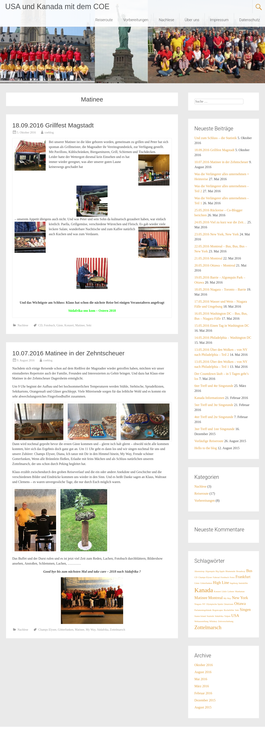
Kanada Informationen (209, 398)
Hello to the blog (205, 448)
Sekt (88, 325)
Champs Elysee (47, 629)
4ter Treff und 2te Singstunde (213, 417)
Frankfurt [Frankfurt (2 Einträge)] (243, 577)
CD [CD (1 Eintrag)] (196, 577)
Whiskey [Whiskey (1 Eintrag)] (213, 621)
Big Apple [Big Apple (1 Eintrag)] (220, 571)
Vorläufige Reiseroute (208, 441)
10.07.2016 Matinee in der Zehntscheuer (68, 353)
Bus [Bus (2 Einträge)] (249, 571)
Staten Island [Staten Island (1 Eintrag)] (200, 616)
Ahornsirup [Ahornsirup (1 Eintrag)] (199, 571)
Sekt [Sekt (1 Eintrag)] (237, 610)
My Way (91, 629)
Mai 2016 (200, 679)
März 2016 (201, 686)
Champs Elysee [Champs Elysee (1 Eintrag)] (205, 577)
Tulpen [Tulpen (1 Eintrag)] (227, 616)
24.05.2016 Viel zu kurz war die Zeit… (220, 222)
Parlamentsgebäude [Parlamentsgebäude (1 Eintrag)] (203, 610)
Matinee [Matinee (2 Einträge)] (200, 598)
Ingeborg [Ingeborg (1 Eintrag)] (234, 583)
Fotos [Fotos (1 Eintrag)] (232, 577)
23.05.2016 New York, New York (216, 234)
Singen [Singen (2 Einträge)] (245, 609)
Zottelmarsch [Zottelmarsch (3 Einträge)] (207, 627)
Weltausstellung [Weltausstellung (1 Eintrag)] (201, 621)
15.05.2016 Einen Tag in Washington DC (221, 325)
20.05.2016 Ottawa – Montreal (214, 265)
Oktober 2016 (203, 665)
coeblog (49, 132)
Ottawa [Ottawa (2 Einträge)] (240, 603)
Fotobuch (49, 325)
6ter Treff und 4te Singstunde (213, 386)
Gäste (59, 325)
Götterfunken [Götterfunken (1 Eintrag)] (206, 583)
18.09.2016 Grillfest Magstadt (53, 125)
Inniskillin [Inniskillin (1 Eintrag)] (243, 583)
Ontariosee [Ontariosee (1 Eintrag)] (228, 604)
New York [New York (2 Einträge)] (240, 598)
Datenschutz (249, 20)
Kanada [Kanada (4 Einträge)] (203, 590)
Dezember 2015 (205, 700)
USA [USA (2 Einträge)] (235, 615)
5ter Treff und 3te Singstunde (213, 405)
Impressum (219, 20)
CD (40, 325)
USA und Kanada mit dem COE (57, 6)
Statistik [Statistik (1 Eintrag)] (210, 616)
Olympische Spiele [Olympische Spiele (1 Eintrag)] (214, 604)
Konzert (69, 325)
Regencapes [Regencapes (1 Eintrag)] (217, 610)
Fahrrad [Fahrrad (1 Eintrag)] (216, 577)
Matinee (80, 325)
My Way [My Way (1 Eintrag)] (227, 598)
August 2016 (202, 672)
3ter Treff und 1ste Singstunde (214, 429)
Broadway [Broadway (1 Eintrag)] (240, 571)
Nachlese (166, 20)
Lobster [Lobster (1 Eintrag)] (231, 591)
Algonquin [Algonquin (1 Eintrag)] (210, 571)
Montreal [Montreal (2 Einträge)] (215, 598)
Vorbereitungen (135, 20)
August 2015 (202, 707)
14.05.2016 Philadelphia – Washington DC (222, 337)
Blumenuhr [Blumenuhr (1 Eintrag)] (231, 571)
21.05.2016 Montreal (208, 258)
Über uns (192, 20)
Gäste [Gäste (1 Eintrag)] (196, 583)
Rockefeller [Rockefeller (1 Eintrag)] (229, 610)
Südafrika (102, 629)
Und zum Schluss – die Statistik (215, 138)
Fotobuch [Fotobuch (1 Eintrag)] (225, 577)
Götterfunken (66, 629)
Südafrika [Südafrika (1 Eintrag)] (219, 616)
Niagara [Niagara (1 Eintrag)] (197, 604)
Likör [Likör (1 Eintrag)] (224, 591)
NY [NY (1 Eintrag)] (203, 604)
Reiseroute (104, 20)
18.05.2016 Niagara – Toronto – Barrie (220, 289)
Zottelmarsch (117, 629)
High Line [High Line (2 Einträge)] (221, 582)
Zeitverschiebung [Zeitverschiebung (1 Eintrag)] (225, 621)
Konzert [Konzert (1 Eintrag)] (217, 591)
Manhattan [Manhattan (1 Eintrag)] (240, 591)
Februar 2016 (203, 693)
